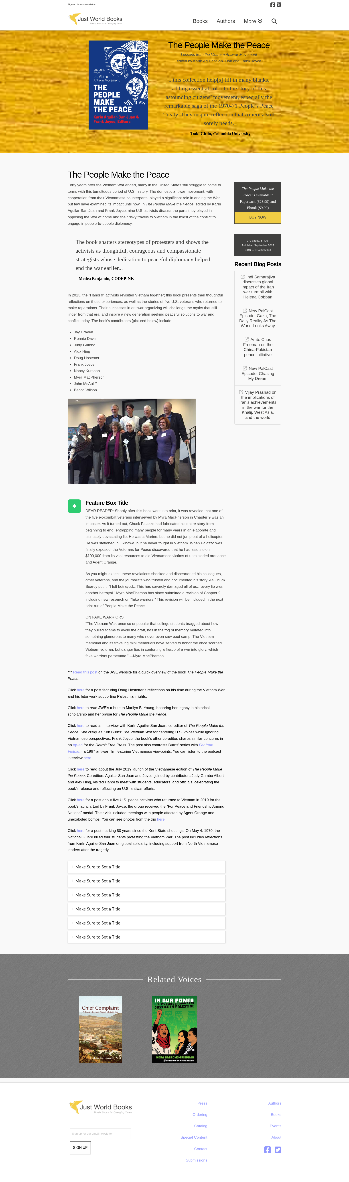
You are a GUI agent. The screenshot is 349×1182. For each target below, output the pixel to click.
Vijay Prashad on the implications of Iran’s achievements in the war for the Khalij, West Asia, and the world (257, 405)
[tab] (146, 867)
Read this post (85, 672)
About (276, 1137)
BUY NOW (257, 217)
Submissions (196, 1160)
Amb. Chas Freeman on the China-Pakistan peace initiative (257, 347)
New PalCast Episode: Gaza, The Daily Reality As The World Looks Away (257, 318)
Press (202, 1103)
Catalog (200, 1126)
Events (275, 1126)
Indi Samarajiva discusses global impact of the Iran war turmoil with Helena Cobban (258, 287)
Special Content (194, 1137)
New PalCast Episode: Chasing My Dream (257, 373)
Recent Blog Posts (257, 264)
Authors (274, 1103)
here (81, 690)
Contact (200, 1149)
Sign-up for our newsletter (82, 4)
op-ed (78, 745)
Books (276, 1115)
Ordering (200, 1115)
